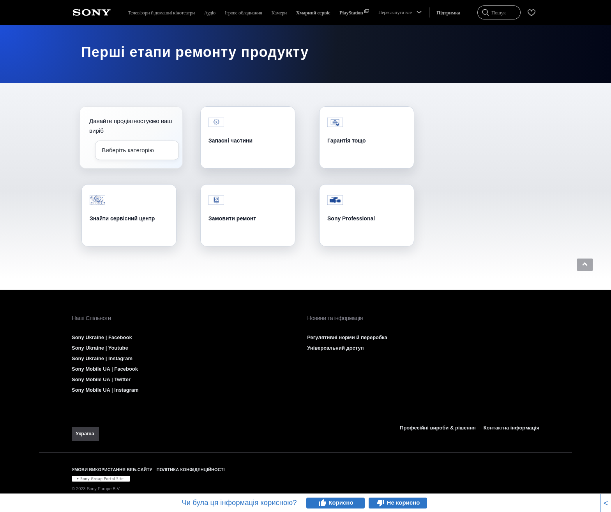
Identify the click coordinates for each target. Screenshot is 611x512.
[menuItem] (313, 13)
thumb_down (381, 503)
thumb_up (322, 503)
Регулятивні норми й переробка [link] (347, 337)
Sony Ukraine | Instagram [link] (102, 358)
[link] (85, 434)
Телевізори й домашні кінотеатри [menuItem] (161, 13)
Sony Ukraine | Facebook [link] (102, 337)
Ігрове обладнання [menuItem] (243, 13)
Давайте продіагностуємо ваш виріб (130, 126)
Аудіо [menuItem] (209, 13)
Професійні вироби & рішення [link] (438, 428)
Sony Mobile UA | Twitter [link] (101, 379)
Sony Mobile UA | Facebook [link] (105, 369)
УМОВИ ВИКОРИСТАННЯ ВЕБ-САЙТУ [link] (112, 469)
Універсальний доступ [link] (335, 348)
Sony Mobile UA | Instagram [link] (105, 390)
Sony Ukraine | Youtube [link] (100, 348)
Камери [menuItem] (278, 13)
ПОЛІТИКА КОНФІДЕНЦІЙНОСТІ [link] (191, 469)
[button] (585, 265)
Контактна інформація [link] (511, 428)
